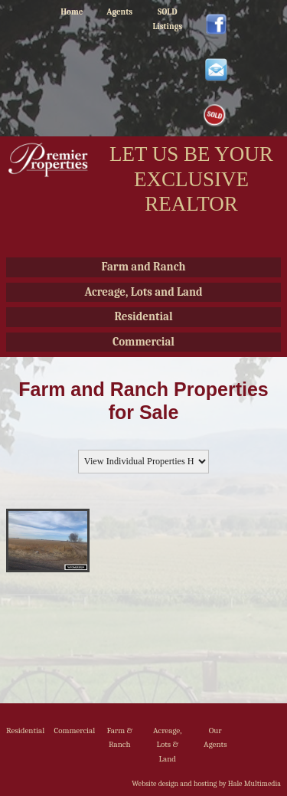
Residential (143, 316)
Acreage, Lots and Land (143, 292)
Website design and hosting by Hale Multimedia (206, 783)
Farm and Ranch (144, 267)
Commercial (143, 342)
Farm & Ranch (119, 738)
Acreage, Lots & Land (167, 745)
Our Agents (215, 738)
